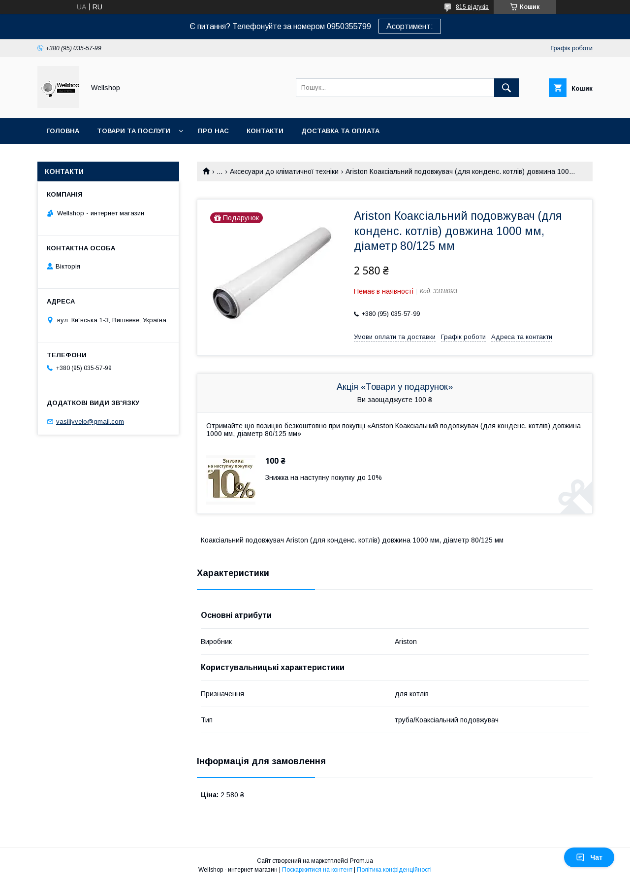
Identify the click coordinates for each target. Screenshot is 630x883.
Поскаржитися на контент (317, 869)
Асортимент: (409, 26)
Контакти (265, 131)
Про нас (213, 131)
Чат (589, 857)
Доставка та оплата (340, 131)
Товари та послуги (133, 131)
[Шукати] (506, 87)
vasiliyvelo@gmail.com (90, 421)
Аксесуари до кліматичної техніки (284, 171)
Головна (62, 131)
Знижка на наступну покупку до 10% (323, 477)
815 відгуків (472, 6)
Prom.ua (361, 860)
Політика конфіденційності (394, 869)
